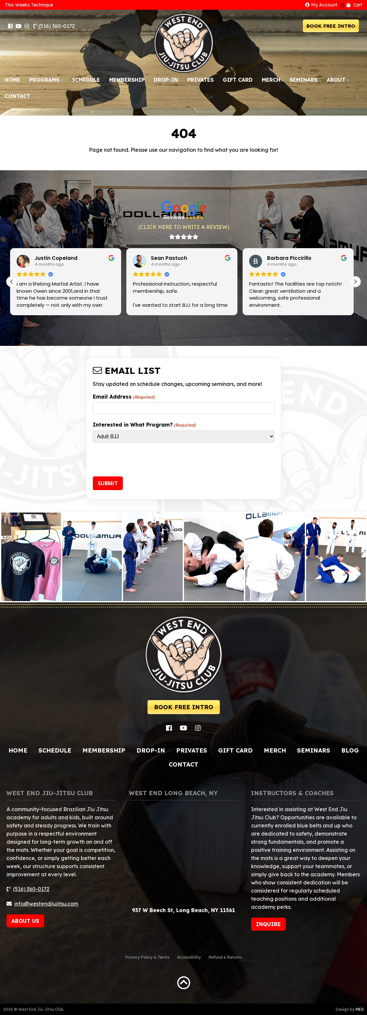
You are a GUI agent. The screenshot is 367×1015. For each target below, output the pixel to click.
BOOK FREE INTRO (330, 26)
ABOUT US (25, 921)
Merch (271, 80)
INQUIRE (268, 924)
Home (12, 80)
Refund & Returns (225, 957)
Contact (17, 96)
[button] (355, 282)
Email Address (124, 396)
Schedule (86, 80)
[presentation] (142, 460)
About (336, 80)
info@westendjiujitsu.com (46, 903)
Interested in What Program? (144, 424)
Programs (44, 80)
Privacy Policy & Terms (147, 957)
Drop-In (166, 80)
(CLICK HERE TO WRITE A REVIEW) (183, 227)
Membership (127, 80)
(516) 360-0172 (54, 26)
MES (360, 1009)
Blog (350, 750)
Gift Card (238, 80)
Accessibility (189, 957)
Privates (200, 80)
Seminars (303, 80)
